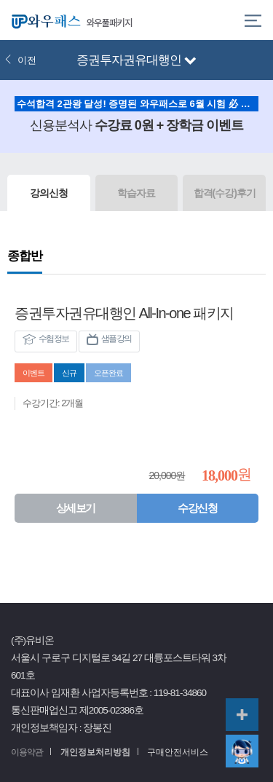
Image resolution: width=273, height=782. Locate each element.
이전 (20, 60)
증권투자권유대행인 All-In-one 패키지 (124, 313)
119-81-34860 (180, 692)
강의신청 (49, 193)
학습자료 (136, 193)
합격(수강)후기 (225, 193)
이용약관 (27, 752)
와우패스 (43, 20)
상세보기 (75, 508)
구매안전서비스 (177, 752)
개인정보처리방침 (95, 752)
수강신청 (197, 508)
